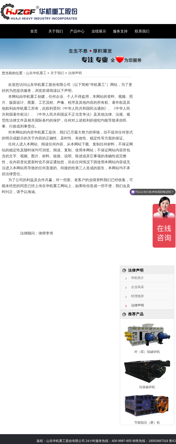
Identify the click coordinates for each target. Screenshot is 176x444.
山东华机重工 (36, 73)
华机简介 (137, 278)
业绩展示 (98, 31)
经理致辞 (137, 296)
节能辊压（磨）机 (147, 422)
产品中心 (77, 31)
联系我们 (142, 31)
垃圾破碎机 (147, 387)
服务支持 (120, 31)
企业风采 (137, 287)
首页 (34, 31)
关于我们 (55, 31)
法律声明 (75, 73)
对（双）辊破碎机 (147, 352)
